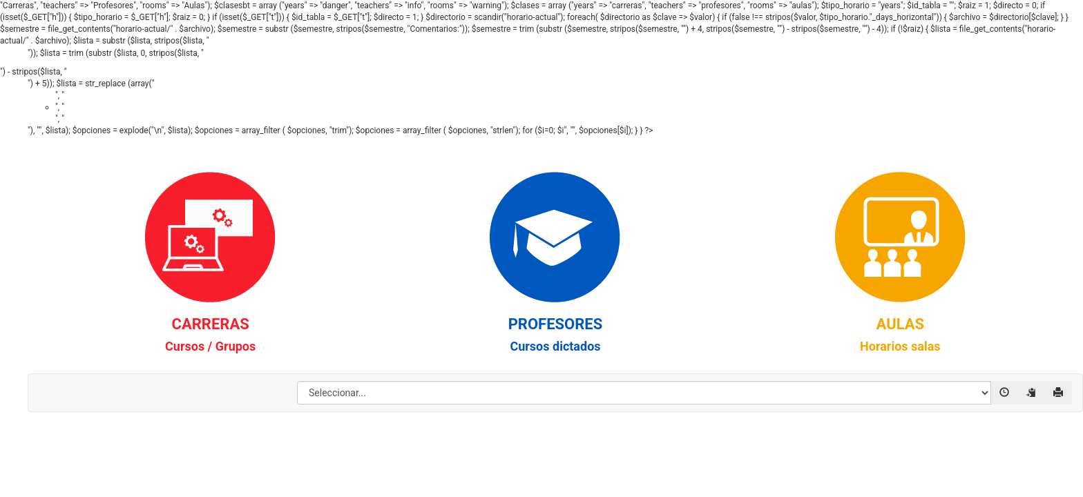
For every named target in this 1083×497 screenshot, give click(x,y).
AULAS (900, 334)
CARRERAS (210, 334)
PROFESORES (555, 334)
